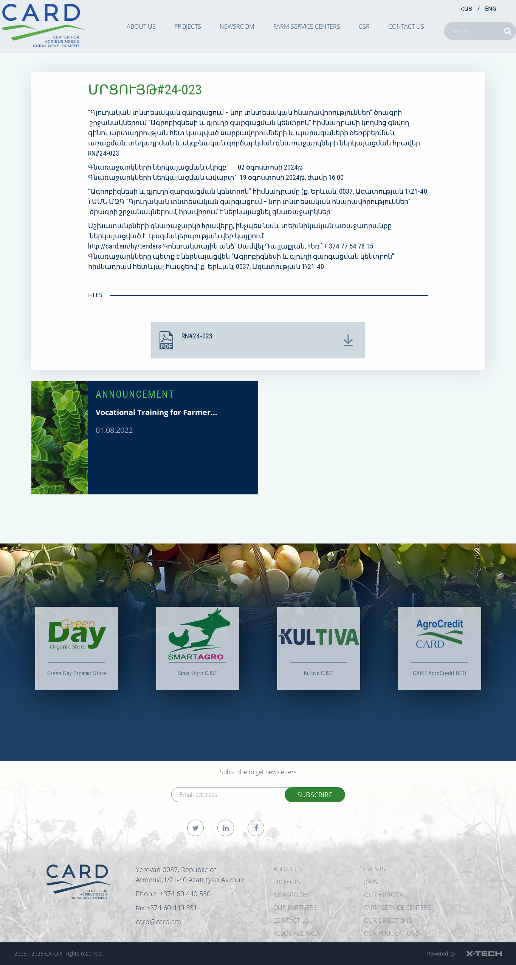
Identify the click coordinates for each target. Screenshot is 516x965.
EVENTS (374, 869)
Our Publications (391, 933)
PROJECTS (187, 26)
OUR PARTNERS (295, 907)
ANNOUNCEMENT (135, 394)
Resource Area (296, 933)
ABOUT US (141, 26)
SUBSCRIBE (315, 794)
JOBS (370, 882)
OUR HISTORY (383, 895)
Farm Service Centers (306, 26)
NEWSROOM (237, 26)
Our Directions (388, 920)
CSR (364, 26)
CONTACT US (406, 26)
